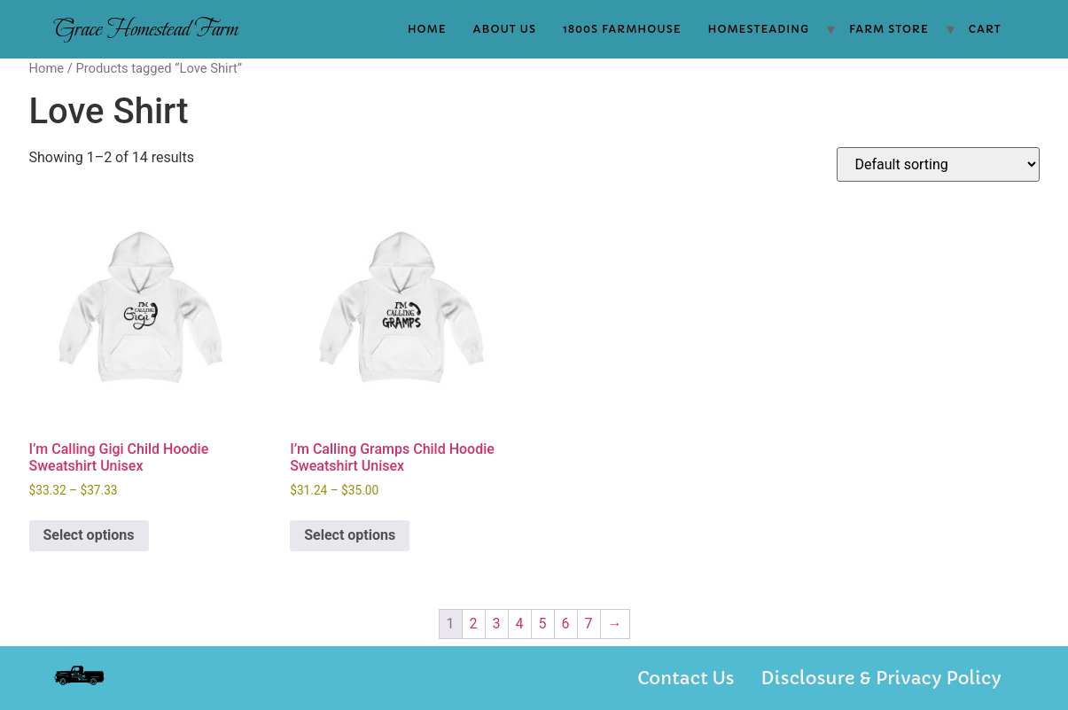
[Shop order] (938, 164)
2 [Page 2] (474, 623)
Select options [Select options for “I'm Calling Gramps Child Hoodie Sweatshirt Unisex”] (349, 535)
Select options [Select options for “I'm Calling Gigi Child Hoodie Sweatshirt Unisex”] (89, 535)
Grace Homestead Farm (145, 28)
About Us (504, 28)
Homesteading (758, 28)
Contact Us (685, 678)
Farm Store (889, 28)
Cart (985, 28)
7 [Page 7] (589, 623)
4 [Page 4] (520, 623)
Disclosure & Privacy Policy (881, 678)
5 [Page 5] (543, 623)
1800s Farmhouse (622, 28)
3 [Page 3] (497, 623)
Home (427, 28)
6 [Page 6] (566, 623)
